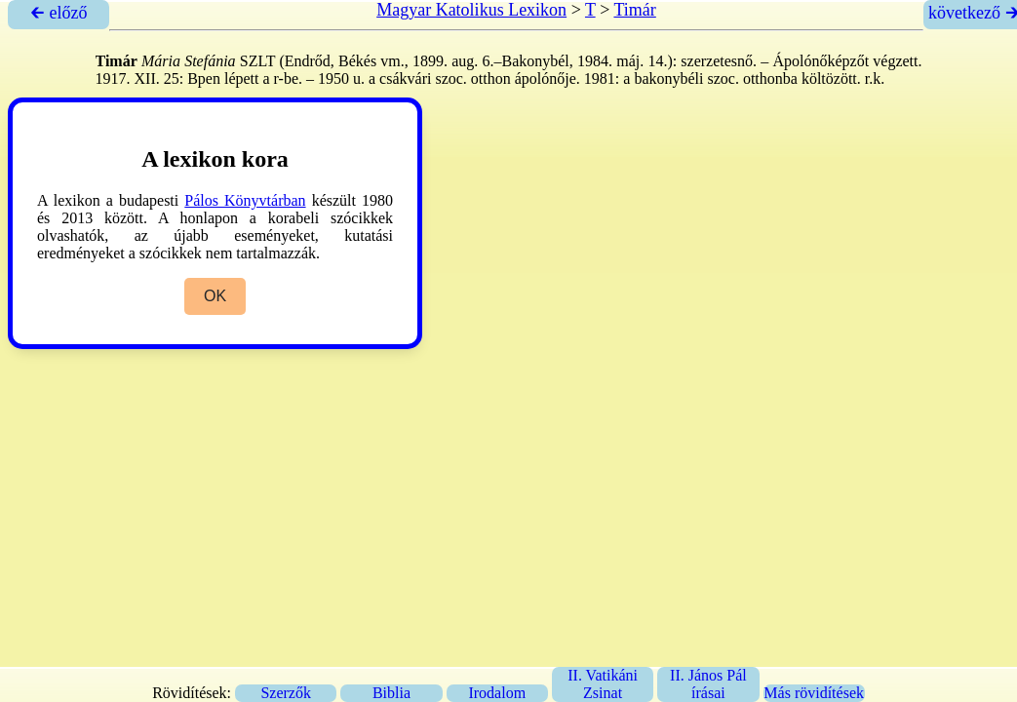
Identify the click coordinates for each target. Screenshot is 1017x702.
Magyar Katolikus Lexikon (471, 10)
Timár (634, 10)
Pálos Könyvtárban (244, 200)
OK (215, 296)
